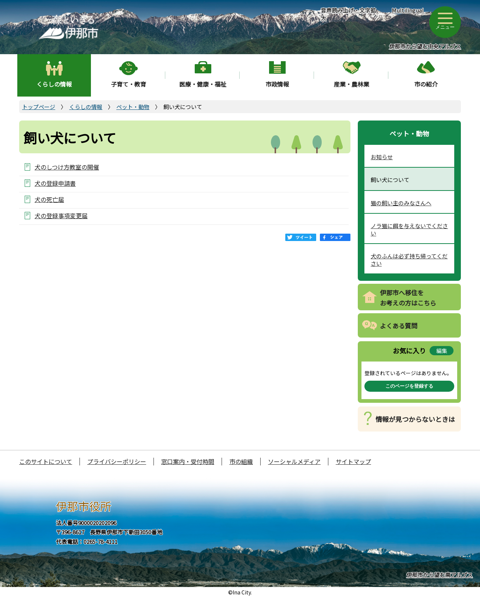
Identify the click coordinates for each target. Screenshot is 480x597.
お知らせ (382, 157)
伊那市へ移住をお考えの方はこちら (408, 298)
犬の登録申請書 (55, 183)
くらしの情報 (54, 84)
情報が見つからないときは (415, 419)
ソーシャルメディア (294, 461)
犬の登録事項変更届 (61, 215)
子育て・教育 (128, 84)
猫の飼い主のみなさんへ (401, 203)
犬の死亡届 (49, 199)
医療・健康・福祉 (202, 84)
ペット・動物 (132, 107)
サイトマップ (353, 461)
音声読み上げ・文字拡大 (348, 14)
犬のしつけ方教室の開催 (67, 167)
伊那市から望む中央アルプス (425, 46)
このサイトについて (45, 461)
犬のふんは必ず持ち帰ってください (409, 259)
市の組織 (241, 461)
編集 (441, 351)
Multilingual (408, 10)
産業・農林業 (351, 84)
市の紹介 (426, 84)
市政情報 (277, 84)
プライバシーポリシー (116, 461)
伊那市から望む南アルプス (439, 575)
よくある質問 (398, 325)
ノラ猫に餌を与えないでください (409, 229)
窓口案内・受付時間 (187, 461)
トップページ (38, 107)
